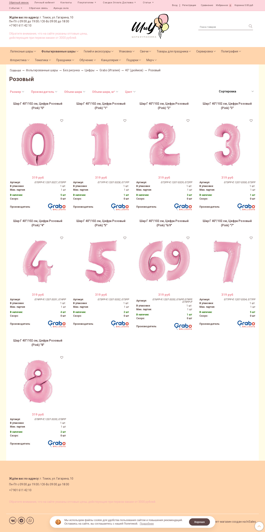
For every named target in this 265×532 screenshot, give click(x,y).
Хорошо (199, 522)
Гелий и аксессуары (97, 51)
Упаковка (125, 51)
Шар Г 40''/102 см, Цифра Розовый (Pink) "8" (37, 343)
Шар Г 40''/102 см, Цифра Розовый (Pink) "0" (37, 106)
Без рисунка (71, 70)
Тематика (41, 60)
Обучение (86, 60)
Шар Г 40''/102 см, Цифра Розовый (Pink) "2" (164, 106)
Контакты (66, 2)
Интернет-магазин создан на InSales (231, 521)
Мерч (150, 60)
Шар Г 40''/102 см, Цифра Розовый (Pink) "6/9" (164, 223)
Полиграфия (229, 51)
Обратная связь (38, 8)
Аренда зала (61, 8)
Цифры (89, 70)
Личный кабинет (44, 2)
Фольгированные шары (58, 51)
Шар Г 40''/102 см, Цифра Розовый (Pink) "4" (37, 223)
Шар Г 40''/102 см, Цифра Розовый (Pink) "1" (100, 106)
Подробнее (147, 523)
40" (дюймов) (134, 70)
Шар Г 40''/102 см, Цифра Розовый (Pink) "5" (100, 223)
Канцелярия (109, 60)
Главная (15, 70)
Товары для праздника (172, 51)
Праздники (63, 60)
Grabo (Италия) (110, 70)
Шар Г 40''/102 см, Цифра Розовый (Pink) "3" (227, 106)
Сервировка (204, 51)
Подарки (132, 60)
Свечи (144, 51)
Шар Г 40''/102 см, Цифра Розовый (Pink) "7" (227, 223)
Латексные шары (21, 51)
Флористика (18, 60)
